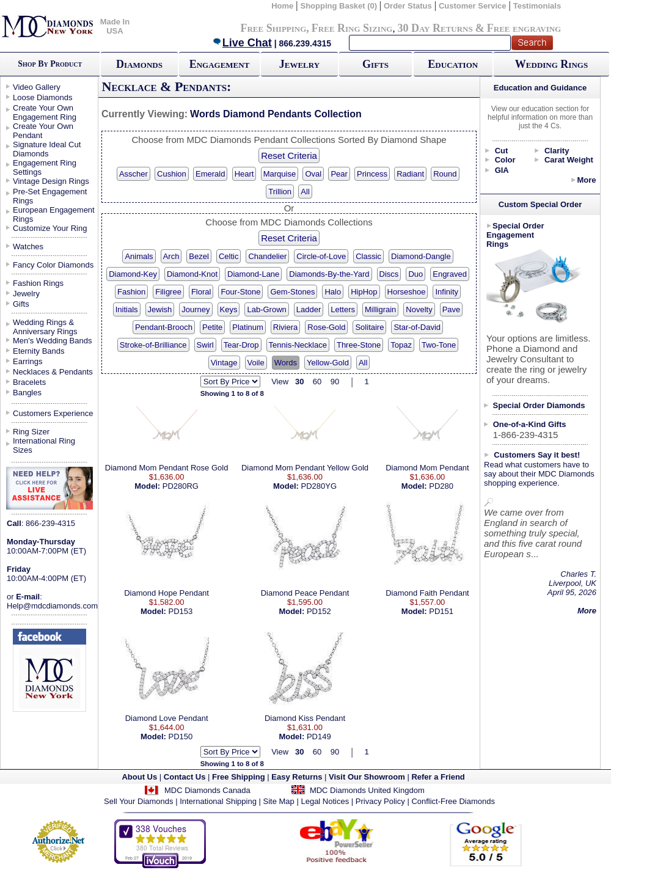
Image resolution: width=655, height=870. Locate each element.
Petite (212, 327)
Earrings (27, 361)
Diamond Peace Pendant (305, 593)
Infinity (446, 291)
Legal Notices (325, 801)
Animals (139, 256)
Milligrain (380, 309)
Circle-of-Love (321, 256)
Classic (368, 256)
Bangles (27, 392)
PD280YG (319, 486)
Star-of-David (417, 327)
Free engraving (524, 28)
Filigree (168, 291)
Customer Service (473, 5)
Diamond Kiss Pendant (305, 718)
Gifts (375, 64)
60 (317, 381)
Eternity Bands (39, 351)
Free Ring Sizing (352, 28)
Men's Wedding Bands (52, 340)
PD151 (441, 611)
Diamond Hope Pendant (166, 593)
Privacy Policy (380, 801)
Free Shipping (273, 28)
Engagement (219, 64)
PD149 (319, 736)
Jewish (160, 309)
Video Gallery (36, 87)
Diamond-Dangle (421, 256)
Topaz (401, 344)
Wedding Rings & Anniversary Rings (45, 327)
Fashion (131, 291)
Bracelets (29, 382)
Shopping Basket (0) (339, 5)
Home (282, 5)
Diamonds (139, 64)
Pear (339, 173)
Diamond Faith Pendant (427, 593)
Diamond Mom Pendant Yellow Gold (304, 467)
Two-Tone (439, 344)
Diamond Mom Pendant (427, 467)
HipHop (364, 291)
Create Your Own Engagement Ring (44, 112)
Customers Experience (53, 413)
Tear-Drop (241, 344)
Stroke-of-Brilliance (153, 344)
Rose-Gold (326, 327)
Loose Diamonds (43, 97)
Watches (28, 246)
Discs (389, 274)
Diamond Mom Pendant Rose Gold (167, 467)
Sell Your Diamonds (138, 801)
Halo (332, 291)
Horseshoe (406, 291)
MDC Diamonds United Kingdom (367, 790)
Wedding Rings (551, 64)
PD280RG (181, 486)
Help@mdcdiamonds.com (52, 605)
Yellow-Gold (328, 362)
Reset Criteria (289, 155)
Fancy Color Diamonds (53, 264)
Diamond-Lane (253, 274)
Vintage (224, 362)
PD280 (441, 486)
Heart (244, 173)
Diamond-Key (133, 274)
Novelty (419, 309)
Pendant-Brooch (163, 327)
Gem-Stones (292, 291)
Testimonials (537, 5)
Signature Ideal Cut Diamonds (47, 149)
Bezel (199, 256)
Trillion (279, 191)
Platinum (247, 327)
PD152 (319, 611)
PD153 (180, 611)
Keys (229, 309)
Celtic (229, 256)
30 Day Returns (434, 28)
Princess (372, 173)
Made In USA (115, 26)
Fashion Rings (38, 283)
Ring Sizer (31, 431)
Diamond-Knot (192, 274)
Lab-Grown (266, 309)
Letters (343, 309)
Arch (171, 256)
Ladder (308, 309)
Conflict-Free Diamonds (453, 801)
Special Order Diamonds (539, 405)
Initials (126, 309)
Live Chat (242, 43)
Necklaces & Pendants (53, 371)
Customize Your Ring (50, 228)
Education (453, 64)
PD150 (180, 736)
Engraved (450, 274)
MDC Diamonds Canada (207, 790)
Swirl (205, 344)
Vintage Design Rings (51, 181)
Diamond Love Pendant (166, 718)
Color (505, 159)
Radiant (410, 173)
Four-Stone (240, 291)
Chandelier (267, 256)
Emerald (210, 173)
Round (444, 173)
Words (285, 362)
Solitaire (369, 327)
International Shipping (218, 801)
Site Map (279, 801)
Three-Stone (359, 344)
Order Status (408, 5)
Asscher (133, 173)
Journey (195, 309)
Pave (451, 309)
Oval (313, 173)
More (586, 180)
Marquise (279, 173)
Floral (201, 291)
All (305, 191)
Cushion (171, 173)
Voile (256, 362)
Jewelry (299, 64)
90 (335, 381)
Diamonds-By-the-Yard (329, 274)
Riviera (285, 327)
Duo (415, 274)
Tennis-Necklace (298, 344)
